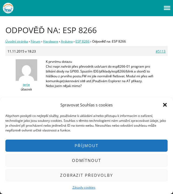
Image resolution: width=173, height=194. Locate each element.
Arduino (67, 41)
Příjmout (86, 145)
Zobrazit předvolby (86, 175)
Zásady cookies (83, 187)
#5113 (160, 51)
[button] (165, 105)
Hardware (50, 41)
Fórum (35, 41)
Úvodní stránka (16, 41)
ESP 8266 (82, 41)
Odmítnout (86, 160)
